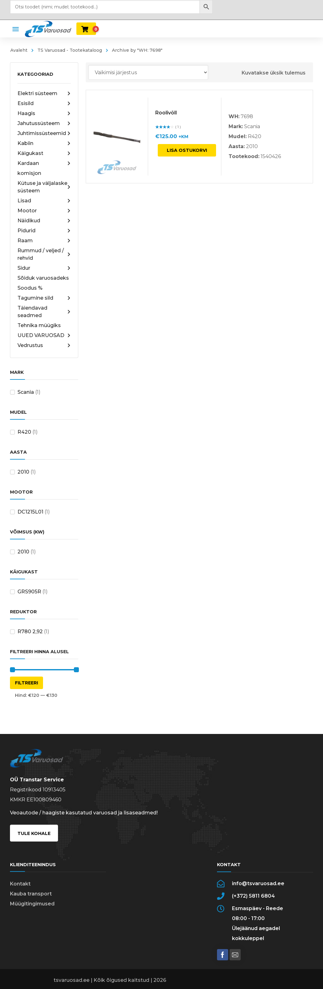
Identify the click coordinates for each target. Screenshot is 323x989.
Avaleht (18, 50)
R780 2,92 (30, 631)
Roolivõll (166, 113)
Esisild (44, 104)
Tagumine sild (44, 298)
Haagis (44, 113)
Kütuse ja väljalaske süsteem (44, 187)
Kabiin (44, 143)
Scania (25, 392)
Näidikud (44, 221)
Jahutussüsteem (44, 123)
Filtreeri (26, 683)
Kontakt (20, 884)
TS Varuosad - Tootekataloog (69, 50)
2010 (23, 472)
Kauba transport (31, 894)
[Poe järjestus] (148, 72)
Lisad (44, 201)
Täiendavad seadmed (44, 311)
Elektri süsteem (44, 94)
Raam (44, 241)
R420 (24, 432)
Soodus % (29, 288)
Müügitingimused (32, 904)
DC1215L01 (30, 512)
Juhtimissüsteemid (44, 133)
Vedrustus (44, 345)
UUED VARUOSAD (44, 335)
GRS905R (29, 592)
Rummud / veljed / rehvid (44, 254)
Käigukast (44, 153)
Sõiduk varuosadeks (43, 278)
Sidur (44, 268)
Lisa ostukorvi (187, 150)
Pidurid (44, 231)
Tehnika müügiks (39, 325)
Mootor (44, 211)
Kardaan (44, 163)
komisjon (29, 173)
